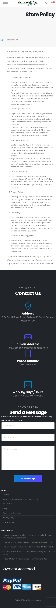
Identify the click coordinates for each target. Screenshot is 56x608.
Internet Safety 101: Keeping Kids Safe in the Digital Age (25, 559)
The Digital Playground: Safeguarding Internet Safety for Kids (28, 542)
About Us (6, 495)
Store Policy (8, 522)
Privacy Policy (8, 518)
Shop (5, 508)
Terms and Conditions (12, 513)
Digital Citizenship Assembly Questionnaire (20, 499)
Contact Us (7, 504)
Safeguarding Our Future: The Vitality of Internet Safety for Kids (29, 547)
